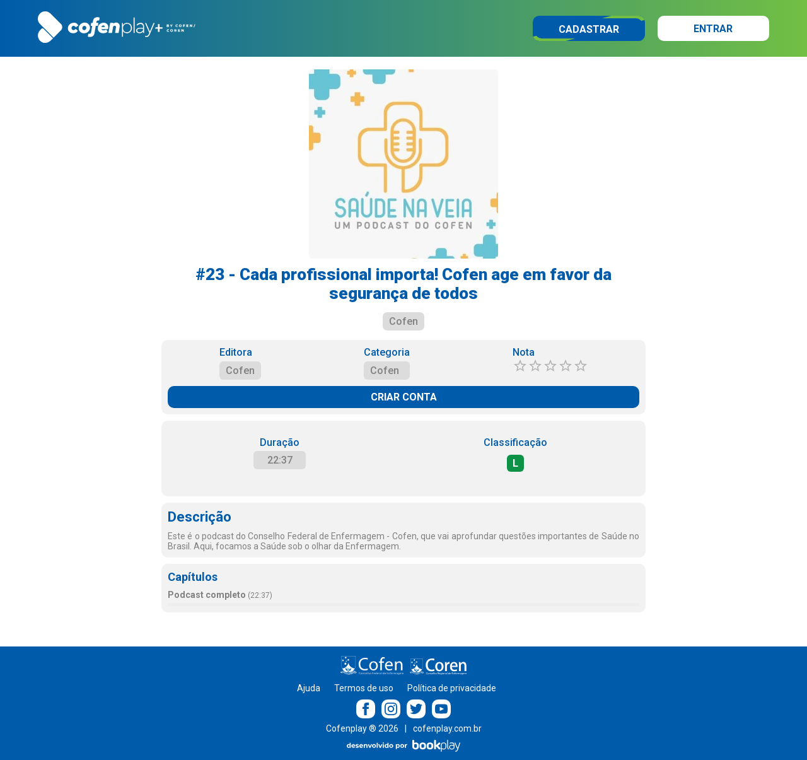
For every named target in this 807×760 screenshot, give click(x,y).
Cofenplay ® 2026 (362, 728)
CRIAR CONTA (404, 397)
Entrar (713, 29)
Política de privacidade (451, 688)
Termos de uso (363, 688)
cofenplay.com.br (447, 728)
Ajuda (308, 688)
